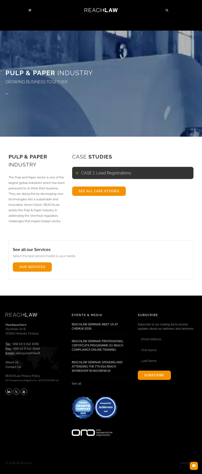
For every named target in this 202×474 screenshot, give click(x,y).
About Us (11, 362)
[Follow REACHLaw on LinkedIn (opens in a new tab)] (8, 391)
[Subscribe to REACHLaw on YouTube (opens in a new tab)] (24, 391)
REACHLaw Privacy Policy (22, 375)
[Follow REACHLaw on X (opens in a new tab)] (16, 391)
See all (76, 383)
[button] (167, 9)
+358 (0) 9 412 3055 (25, 344)
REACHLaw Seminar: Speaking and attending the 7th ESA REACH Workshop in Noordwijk (97, 366)
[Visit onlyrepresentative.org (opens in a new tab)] (92, 427)
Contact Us (13, 367)
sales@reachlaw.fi (27, 353)
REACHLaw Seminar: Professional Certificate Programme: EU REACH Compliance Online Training (97, 345)
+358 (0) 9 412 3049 (26, 349)
